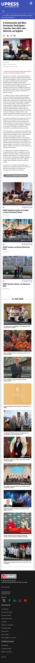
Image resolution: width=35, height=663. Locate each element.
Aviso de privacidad (5, 587)
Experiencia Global (6, 618)
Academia (4, 622)
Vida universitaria (6, 628)
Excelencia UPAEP (6, 615)
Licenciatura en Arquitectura (15, 175)
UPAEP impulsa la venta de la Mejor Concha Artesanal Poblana (16, 211)
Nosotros (3, 657)
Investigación (5, 609)
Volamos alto (5, 631)
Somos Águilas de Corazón (8, 637)
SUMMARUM (4, 645)
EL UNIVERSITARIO (6, 648)
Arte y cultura (5, 634)
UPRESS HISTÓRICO (6, 652)
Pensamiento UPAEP (6, 612)
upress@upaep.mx (6, 592)
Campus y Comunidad (7, 625)
